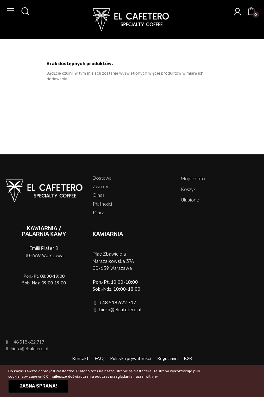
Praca (99, 212)
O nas (99, 195)
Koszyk (188, 189)
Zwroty (100, 186)
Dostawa (102, 178)
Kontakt (80, 358)
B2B (188, 358)
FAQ (99, 358)
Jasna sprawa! (38, 386)
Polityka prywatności (130, 358)
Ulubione (190, 199)
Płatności (102, 204)
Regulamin (167, 358)
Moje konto (193, 178)
